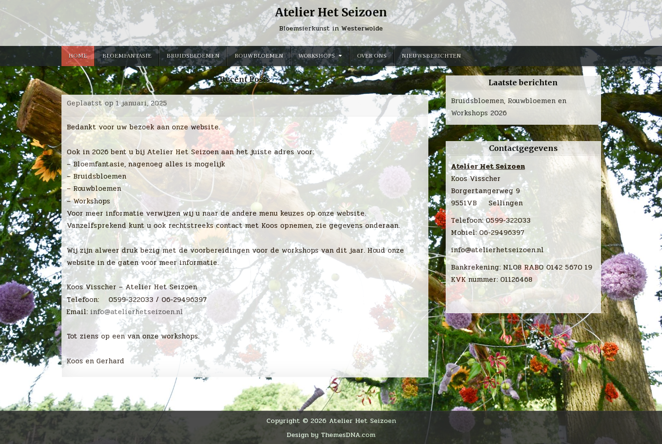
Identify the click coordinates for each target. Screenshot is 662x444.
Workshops (316, 56)
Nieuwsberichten (431, 56)
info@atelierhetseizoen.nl (136, 311)
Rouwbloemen (259, 56)
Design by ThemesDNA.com (331, 434)
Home (77, 56)
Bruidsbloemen (193, 56)
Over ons (372, 56)
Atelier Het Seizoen (331, 12)
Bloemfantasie (127, 56)
